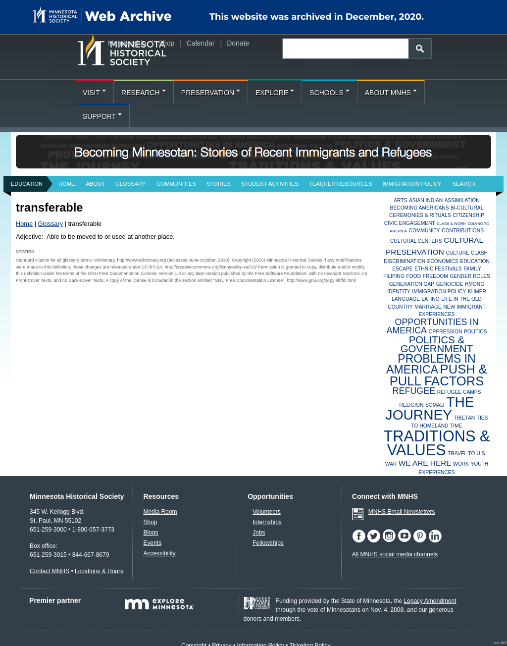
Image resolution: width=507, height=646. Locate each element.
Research (143, 93)
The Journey (430, 408)
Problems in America (431, 364)
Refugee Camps (459, 392)
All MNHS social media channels (395, 554)
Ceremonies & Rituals (420, 215)
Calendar (201, 43)
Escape (402, 268)
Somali (435, 405)
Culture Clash (467, 253)
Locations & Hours (99, 571)
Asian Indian (426, 200)
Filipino (394, 276)
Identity (398, 291)
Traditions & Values (436, 443)
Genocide (449, 284)
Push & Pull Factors (438, 374)
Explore (274, 93)
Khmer (477, 291)
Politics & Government (437, 344)
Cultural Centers (416, 241)
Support (102, 116)
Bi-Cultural (467, 208)
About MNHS (391, 93)
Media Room (160, 511)
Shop (166, 43)
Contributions (463, 230)
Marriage (428, 307)
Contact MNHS (49, 571)
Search (464, 184)
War (391, 464)
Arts (400, 200)
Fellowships (268, 542)
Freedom (435, 276)
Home (66, 184)
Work (461, 464)
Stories (218, 184)
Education (27, 184)
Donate (238, 43)
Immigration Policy (411, 184)
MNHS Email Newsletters (401, 511)
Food (413, 276)
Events (152, 542)
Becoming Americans (419, 208)
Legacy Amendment (430, 600)
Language (406, 299)
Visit (94, 93)
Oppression (445, 331)
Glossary (130, 184)
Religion (411, 405)
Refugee (414, 391)
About (95, 184)
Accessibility (159, 553)
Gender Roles (470, 276)
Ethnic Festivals (437, 268)
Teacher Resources (340, 184)
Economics (442, 261)
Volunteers (267, 511)
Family (472, 268)
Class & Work (451, 223)
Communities (176, 184)
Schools (329, 93)
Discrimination (404, 261)
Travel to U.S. (467, 453)
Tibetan (464, 418)
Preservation (210, 93)
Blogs (150, 532)
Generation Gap (411, 284)
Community (424, 230)
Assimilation (462, 200)
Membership (127, 43)
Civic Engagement (409, 223)
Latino (430, 299)
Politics (475, 331)
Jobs (259, 532)
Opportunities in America (432, 326)
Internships (267, 522)
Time (456, 426)
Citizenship (468, 215)
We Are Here (425, 463)
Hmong (474, 284)
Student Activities (270, 184)
